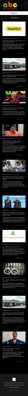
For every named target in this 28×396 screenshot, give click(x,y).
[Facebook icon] (11, 390)
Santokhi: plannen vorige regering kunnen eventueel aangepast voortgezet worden (12, 142)
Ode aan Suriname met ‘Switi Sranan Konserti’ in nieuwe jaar (12, 108)
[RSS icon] (17, 390)
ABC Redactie (7, 38)
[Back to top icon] (14, 379)
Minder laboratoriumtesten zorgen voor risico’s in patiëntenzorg (13, 75)
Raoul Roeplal (7, 105)
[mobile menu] (26, 3)
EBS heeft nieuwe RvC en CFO (11, 247)
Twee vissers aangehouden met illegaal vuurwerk (13, 280)
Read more (20, 53)
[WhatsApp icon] (10, 390)
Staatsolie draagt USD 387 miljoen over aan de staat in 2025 (13, 41)
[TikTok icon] (16, 390)
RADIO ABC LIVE (15, 17)
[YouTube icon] (13, 390)
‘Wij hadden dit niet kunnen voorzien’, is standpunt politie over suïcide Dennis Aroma (13, 178)
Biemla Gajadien (7, 138)
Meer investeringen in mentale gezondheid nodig (11, 349)
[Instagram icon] (14, 390)
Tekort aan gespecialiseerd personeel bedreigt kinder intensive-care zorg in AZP (13, 314)
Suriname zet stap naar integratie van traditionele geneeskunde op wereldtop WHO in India (13, 214)
